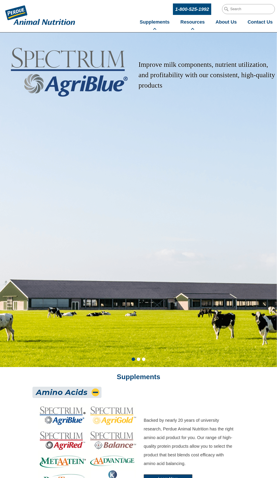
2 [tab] (138, 359)
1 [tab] (133, 359)
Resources (192, 22)
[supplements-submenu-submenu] (154, 29)
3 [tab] (143, 359)
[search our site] (248, 9)
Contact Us (260, 22)
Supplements (154, 22)
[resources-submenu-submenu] (192, 29)
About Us (226, 22)
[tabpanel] (138, 199)
